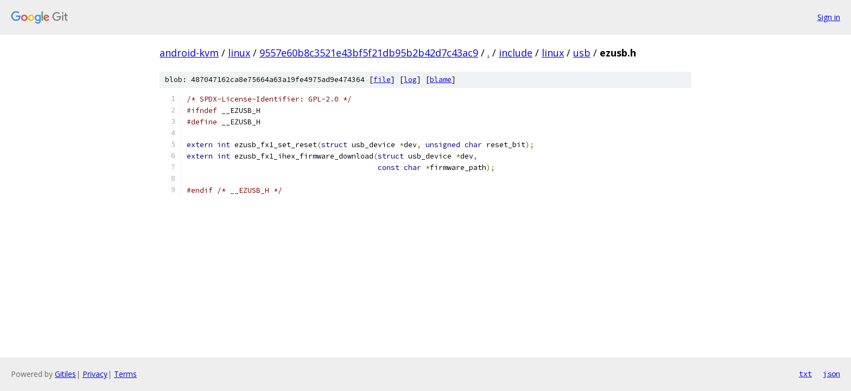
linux (239, 52)
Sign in (828, 17)
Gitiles (65, 374)
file (382, 79)
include (515, 52)
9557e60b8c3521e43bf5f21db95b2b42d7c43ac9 (368, 52)
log (410, 79)
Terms (125, 374)
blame (441, 79)
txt (805, 374)
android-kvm (189, 52)
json (831, 374)
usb (581, 52)
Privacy (94, 374)
